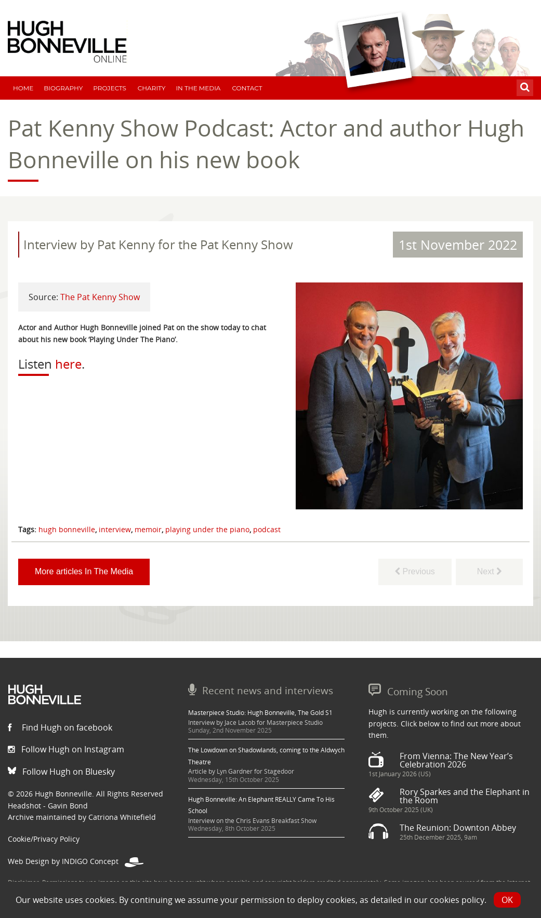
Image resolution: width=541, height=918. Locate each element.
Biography (63, 88)
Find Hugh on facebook (60, 727)
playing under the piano (207, 529)
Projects (109, 88)
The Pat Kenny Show (100, 297)
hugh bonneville (66, 529)
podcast (267, 529)
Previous (415, 571)
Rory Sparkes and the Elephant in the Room (465, 796)
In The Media (198, 88)
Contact (247, 88)
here (68, 363)
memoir (148, 529)
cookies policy (457, 900)
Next (489, 571)
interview (115, 529)
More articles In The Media (84, 571)
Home (23, 88)
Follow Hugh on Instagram (66, 749)
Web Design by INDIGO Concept (75, 861)
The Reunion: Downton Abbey (458, 828)
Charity (152, 88)
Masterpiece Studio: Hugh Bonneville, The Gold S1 (260, 712)
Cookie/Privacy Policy (44, 839)
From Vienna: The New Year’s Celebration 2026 (456, 760)
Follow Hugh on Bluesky (61, 771)
